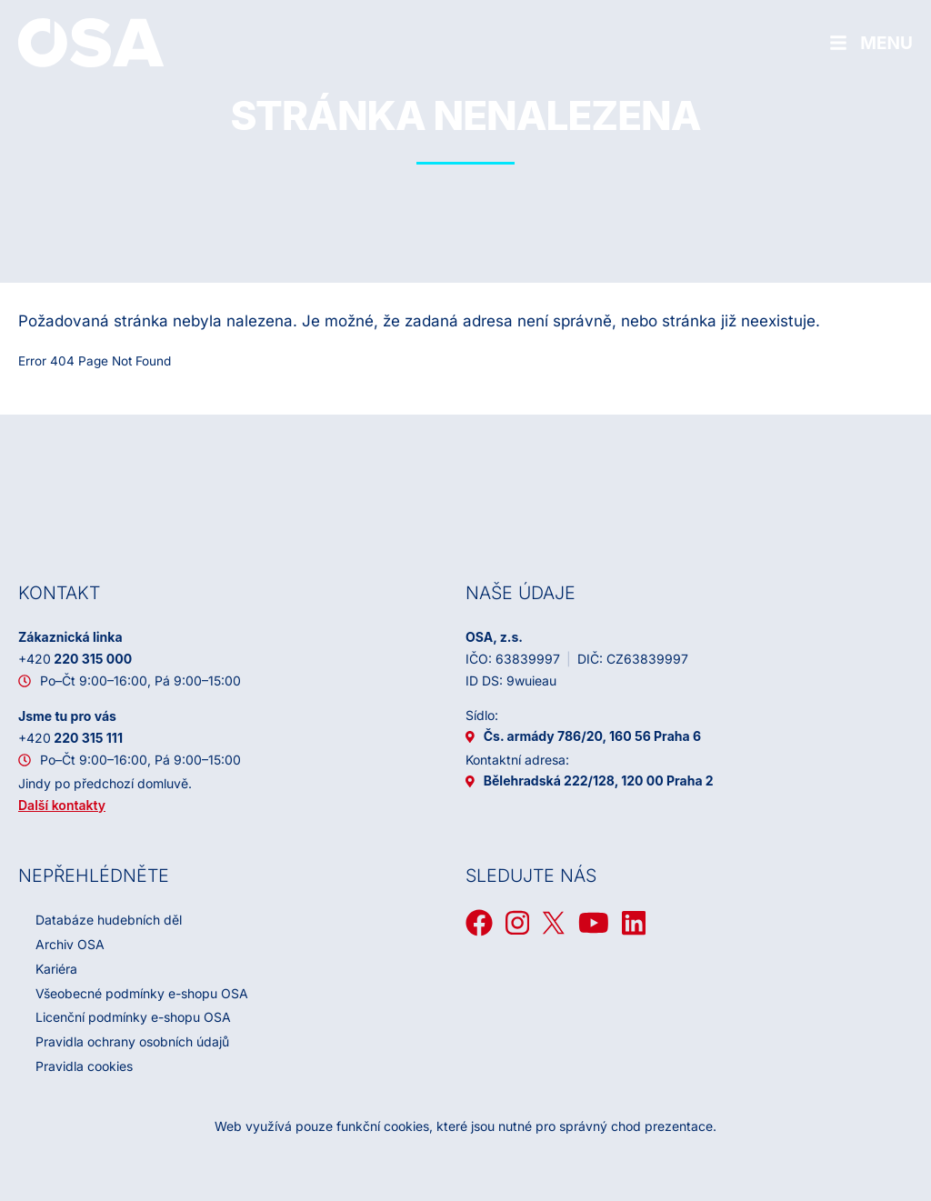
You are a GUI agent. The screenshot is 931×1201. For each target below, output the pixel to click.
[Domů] (91, 42)
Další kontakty (61, 805)
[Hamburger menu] (871, 43)
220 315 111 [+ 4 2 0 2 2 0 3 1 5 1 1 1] (70, 738)
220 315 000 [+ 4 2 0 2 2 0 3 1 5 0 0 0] (75, 658)
